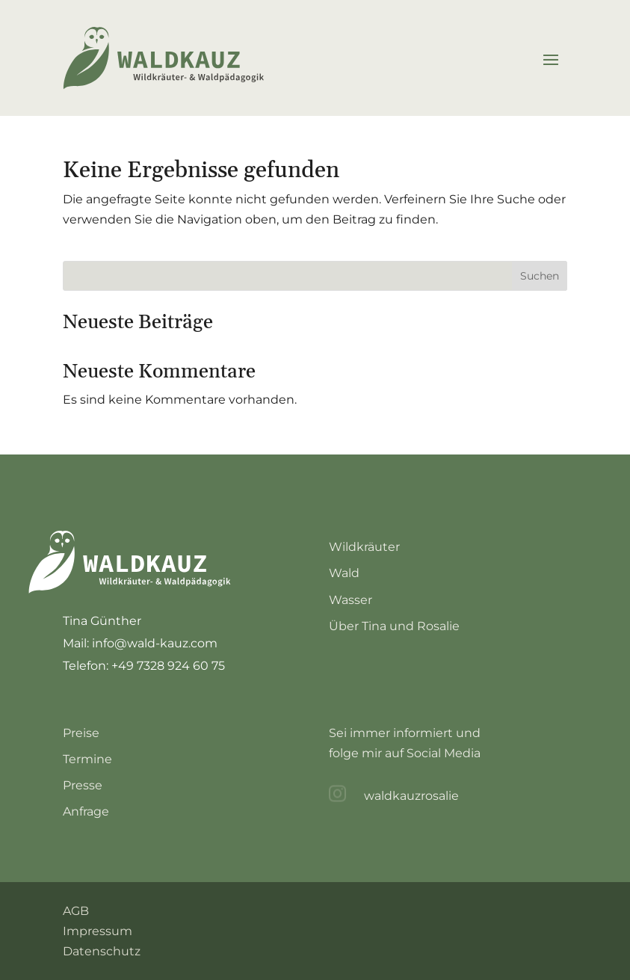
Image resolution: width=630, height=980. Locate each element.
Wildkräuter (364, 547)
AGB (76, 911)
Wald (344, 573)
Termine (87, 759)
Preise (81, 733)
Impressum (97, 931)
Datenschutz (101, 951)
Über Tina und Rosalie (394, 626)
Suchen (539, 276)
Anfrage (86, 811)
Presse (82, 785)
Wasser (350, 600)
